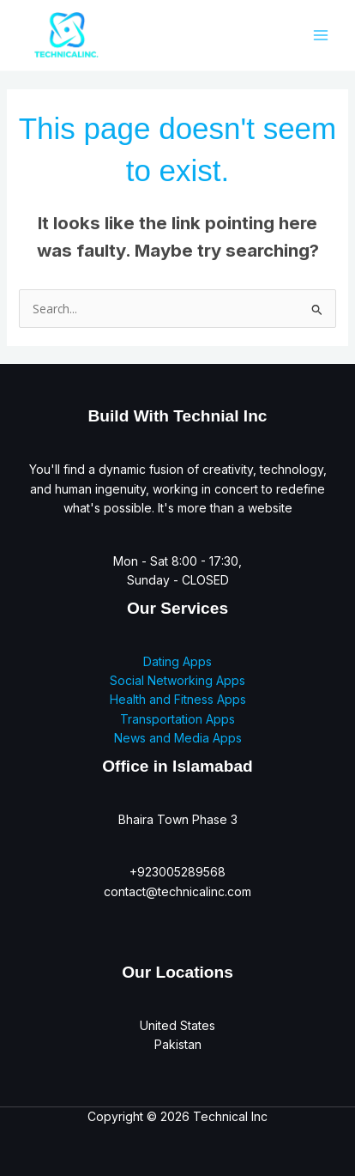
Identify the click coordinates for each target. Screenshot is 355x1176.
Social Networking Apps (177, 680)
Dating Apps (177, 661)
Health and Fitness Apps (178, 699)
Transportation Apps (177, 719)
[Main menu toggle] (320, 34)
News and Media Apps (178, 737)
